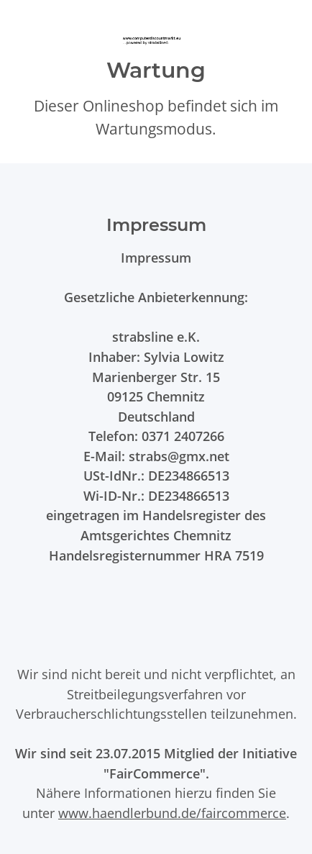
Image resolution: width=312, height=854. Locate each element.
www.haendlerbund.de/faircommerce (172, 813)
